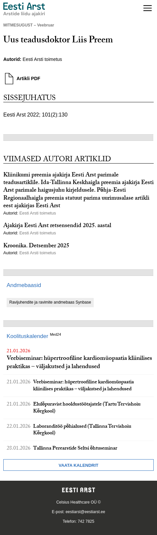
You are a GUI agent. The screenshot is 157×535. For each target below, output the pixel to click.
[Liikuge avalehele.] (24, 9)
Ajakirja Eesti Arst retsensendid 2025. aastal (57, 226)
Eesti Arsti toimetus (42, 59)
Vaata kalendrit (78, 465)
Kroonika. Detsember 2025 (36, 246)
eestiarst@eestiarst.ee (85, 512)
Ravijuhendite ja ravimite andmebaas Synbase (50, 302)
